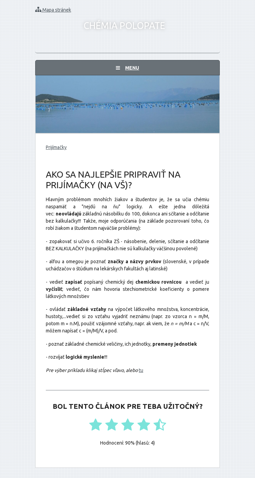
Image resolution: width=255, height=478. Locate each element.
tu (141, 370)
